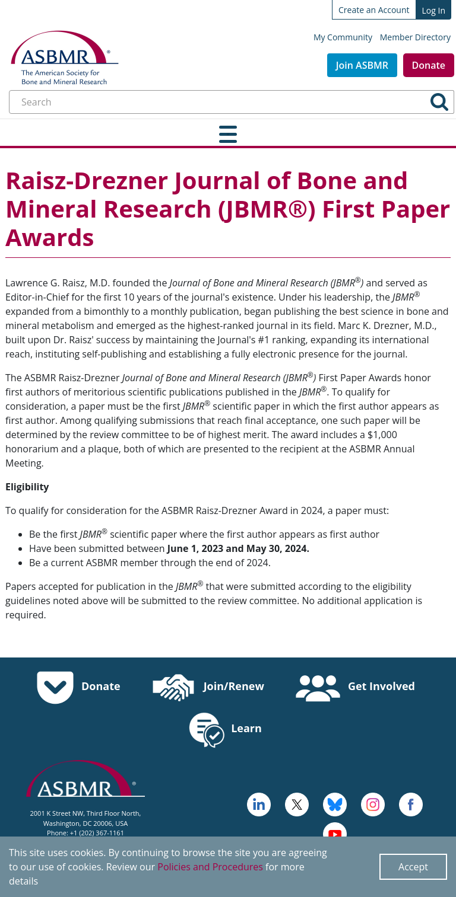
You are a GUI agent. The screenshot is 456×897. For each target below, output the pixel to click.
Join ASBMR (362, 65)
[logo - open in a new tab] (259, 803)
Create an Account (374, 9)
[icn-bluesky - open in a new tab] (335, 803)
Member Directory (415, 37)
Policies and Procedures (210, 866)
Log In (433, 10)
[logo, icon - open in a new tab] (335, 832)
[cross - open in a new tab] (411, 803)
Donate (428, 65)
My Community (343, 37)
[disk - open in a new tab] (373, 803)
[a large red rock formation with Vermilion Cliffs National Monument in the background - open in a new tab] (297, 803)
